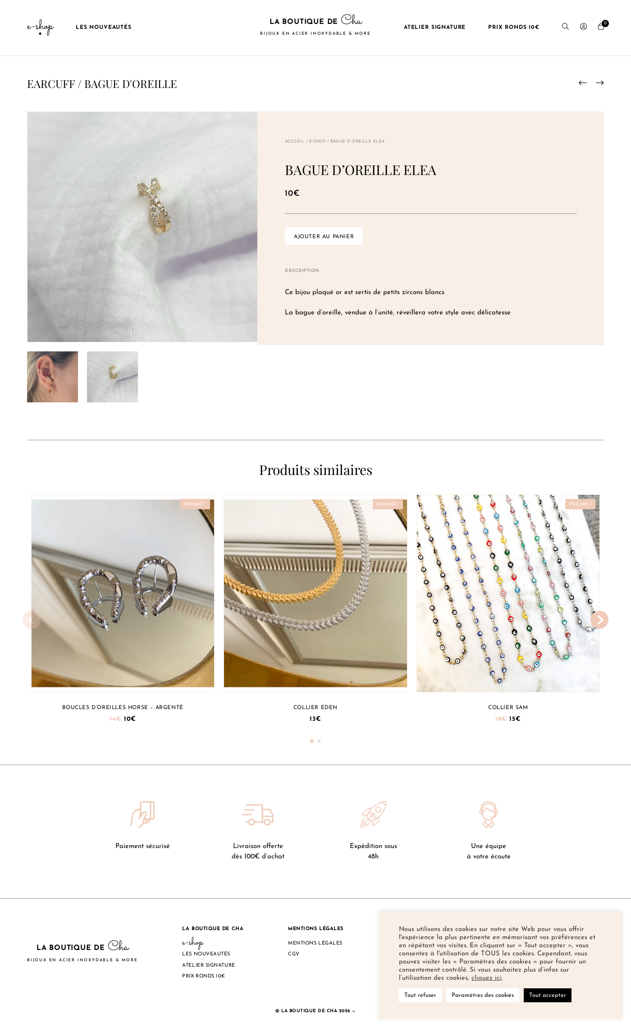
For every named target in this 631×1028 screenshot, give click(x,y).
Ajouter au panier (324, 237)
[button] (312, 741)
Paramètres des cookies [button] (483, 995)
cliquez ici (486, 978)
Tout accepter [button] (547, 995)
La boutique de (315, 27)
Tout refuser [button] (420, 995)
